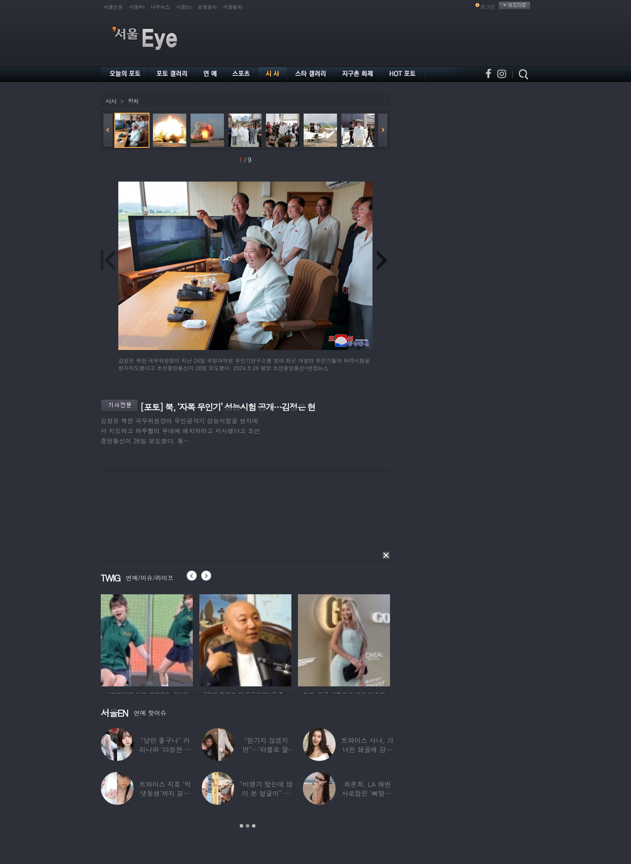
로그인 (488, 7)
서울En (183, 7)
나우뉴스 (160, 7)
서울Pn (137, 7)
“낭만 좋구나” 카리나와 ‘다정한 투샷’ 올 (165, 749)
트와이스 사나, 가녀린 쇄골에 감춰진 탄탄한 (367, 749)
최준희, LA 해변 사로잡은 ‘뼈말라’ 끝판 (367, 793)
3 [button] (253, 826)
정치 (133, 101)
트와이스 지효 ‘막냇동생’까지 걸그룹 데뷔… (165, 793)
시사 (111, 101)
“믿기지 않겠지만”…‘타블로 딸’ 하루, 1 (266, 749)
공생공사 (207, 7)
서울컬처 (232, 7)
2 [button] (247, 826)
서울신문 (113, 7)
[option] (147, 639)
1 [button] (241, 826)
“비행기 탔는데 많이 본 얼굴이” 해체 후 (266, 793)
